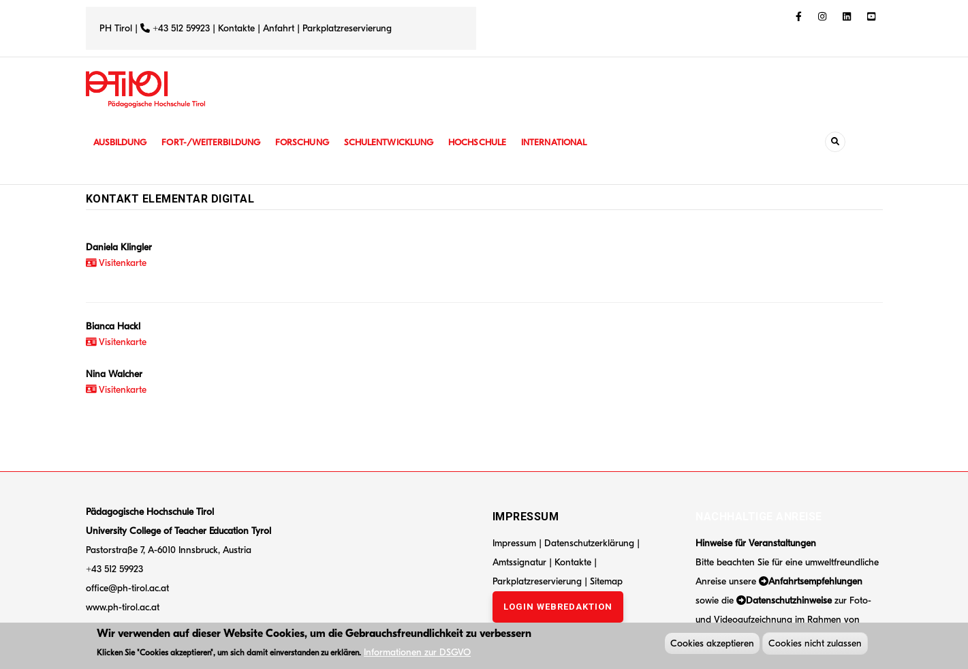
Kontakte (236, 28)
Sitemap (606, 581)
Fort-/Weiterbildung (217, 142)
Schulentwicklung (402, 142)
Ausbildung (121, 142)
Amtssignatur (521, 562)
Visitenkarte (116, 263)
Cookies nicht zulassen (815, 645)
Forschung (311, 142)
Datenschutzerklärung (589, 543)
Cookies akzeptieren (712, 645)
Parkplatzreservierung (347, 28)
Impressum (514, 543)
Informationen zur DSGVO (417, 653)
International (574, 142)
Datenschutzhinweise (789, 600)
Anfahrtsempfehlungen (815, 581)
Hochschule (494, 142)
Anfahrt (280, 28)
